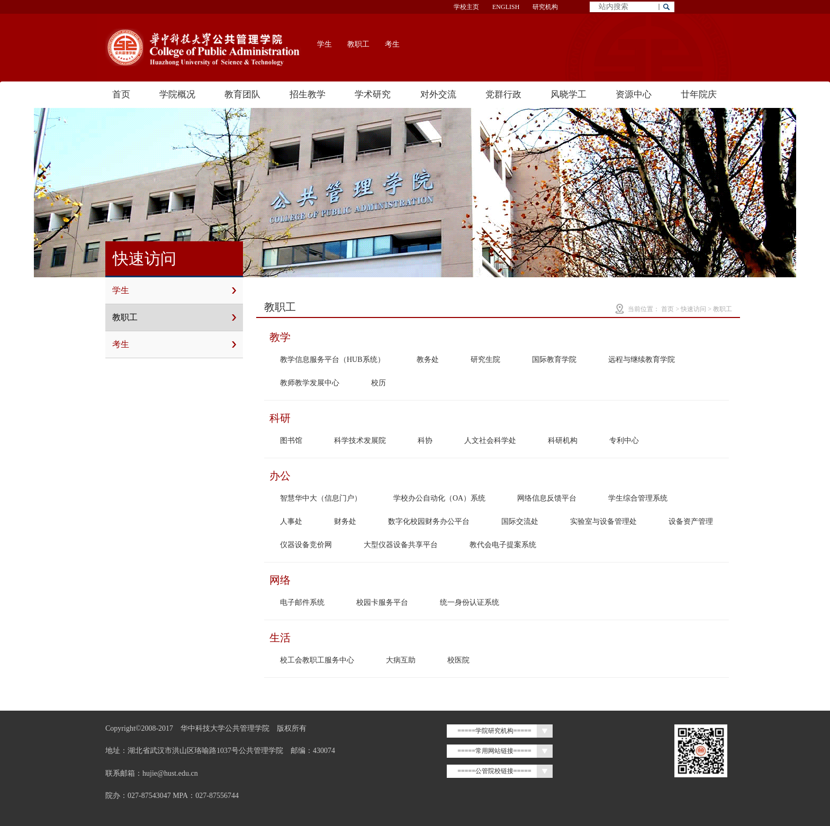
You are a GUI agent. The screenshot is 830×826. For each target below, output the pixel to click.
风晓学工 (569, 94)
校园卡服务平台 (382, 602)
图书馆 (291, 440)
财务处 (345, 521)
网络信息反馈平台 (546, 498)
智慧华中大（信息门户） (321, 498)
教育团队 (242, 94)
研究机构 (545, 7)
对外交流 (438, 94)
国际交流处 (519, 521)
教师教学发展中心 (309, 383)
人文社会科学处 (490, 440)
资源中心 (634, 94)
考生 (392, 44)
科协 (425, 440)
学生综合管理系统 (637, 498)
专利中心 (624, 440)
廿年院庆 (699, 94)
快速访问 (693, 309)
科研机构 (563, 440)
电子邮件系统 (302, 602)
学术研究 (373, 94)
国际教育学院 (554, 360)
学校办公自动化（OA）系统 (439, 498)
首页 (121, 94)
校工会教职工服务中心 (317, 660)
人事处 (291, 521)
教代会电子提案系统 (503, 545)
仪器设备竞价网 (306, 545)
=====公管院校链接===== (494, 771)
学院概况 (177, 94)
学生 (324, 44)
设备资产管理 (691, 521)
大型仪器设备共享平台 (401, 545)
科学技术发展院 (360, 440)
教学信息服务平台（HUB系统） (332, 360)
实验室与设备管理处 (603, 521)
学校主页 (466, 7)
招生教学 (308, 94)
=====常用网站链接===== (494, 751)
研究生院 (485, 360)
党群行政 (503, 94)
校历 (378, 383)
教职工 (358, 44)
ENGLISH (505, 7)
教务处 (428, 360)
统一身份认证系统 (469, 602)
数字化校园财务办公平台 (429, 521)
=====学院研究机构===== (494, 730)
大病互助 (401, 660)
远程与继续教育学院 (641, 360)
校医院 (458, 660)
